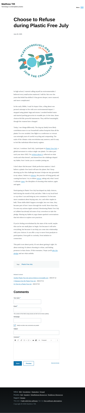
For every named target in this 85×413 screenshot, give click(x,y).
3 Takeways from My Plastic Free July (25, 281)
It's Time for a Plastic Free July (23, 284)
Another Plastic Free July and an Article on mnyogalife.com (31, 278)
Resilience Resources (55, 395)
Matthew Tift (8, 4)
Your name (16, 298)
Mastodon (35, 392)
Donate (22, 398)
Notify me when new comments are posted (28, 325)
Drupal (42, 392)
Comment (16, 337)
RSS (20, 392)
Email (15, 306)
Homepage (17, 316)
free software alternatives (53, 401)
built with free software (29, 401)
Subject (16, 328)
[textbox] (36, 351)
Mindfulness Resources (39, 395)
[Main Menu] (79, 7)
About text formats (55, 363)
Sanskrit (27, 395)
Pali (21, 395)
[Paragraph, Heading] (46, 340)
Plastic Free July (51, 148)
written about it (37, 154)
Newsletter (27, 392)
